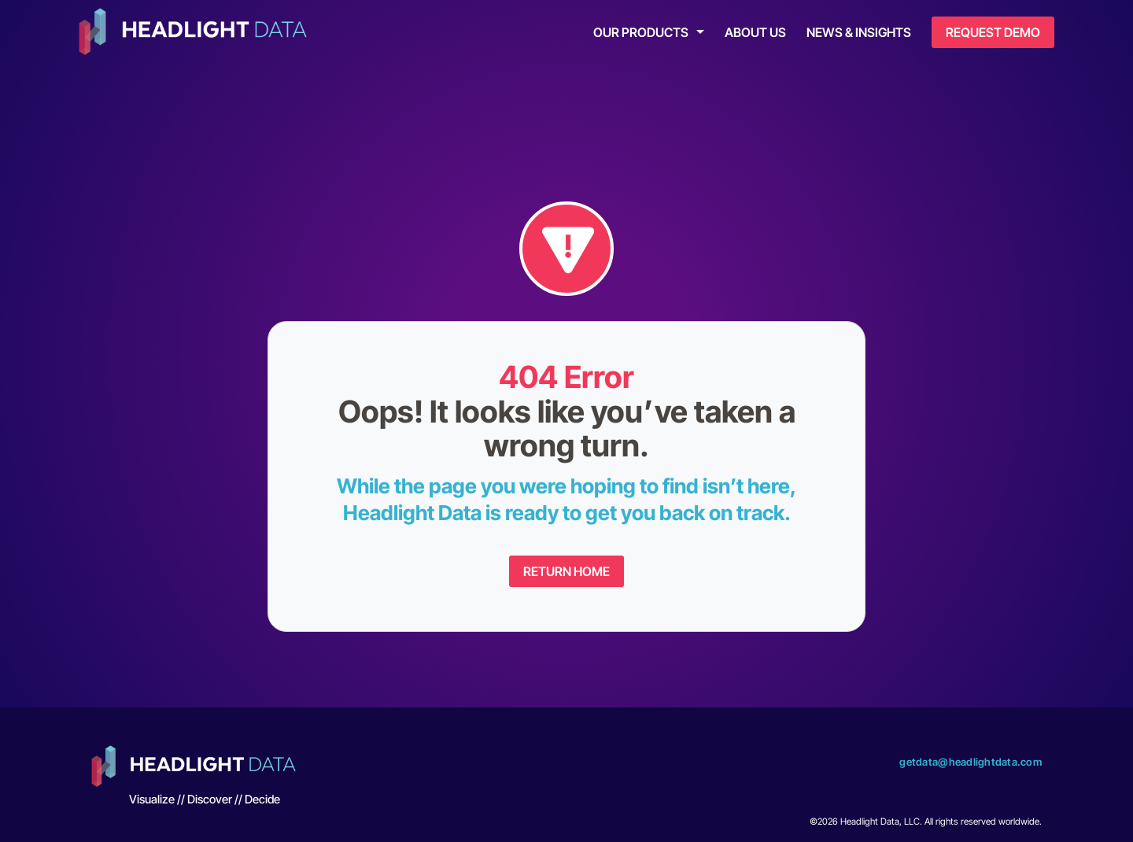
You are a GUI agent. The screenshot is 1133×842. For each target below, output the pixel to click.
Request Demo (993, 32)
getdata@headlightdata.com (970, 761)
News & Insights (858, 32)
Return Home (566, 571)
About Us (755, 32)
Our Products (640, 32)
